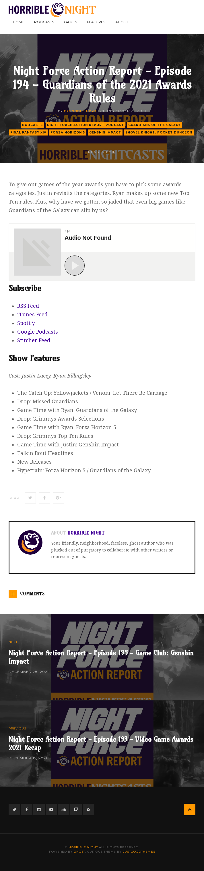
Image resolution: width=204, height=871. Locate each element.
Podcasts (44, 22)
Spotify (26, 323)
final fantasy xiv (28, 132)
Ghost (79, 851)
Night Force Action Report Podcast (85, 125)
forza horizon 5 (67, 132)
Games (70, 22)
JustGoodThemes (139, 851)
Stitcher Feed (33, 340)
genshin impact (105, 132)
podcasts (32, 125)
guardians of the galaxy (154, 125)
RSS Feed (28, 306)
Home (18, 22)
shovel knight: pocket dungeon (158, 132)
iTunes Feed (32, 314)
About (121, 22)
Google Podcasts (37, 332)
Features (96, 22)
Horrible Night (81, 111)
